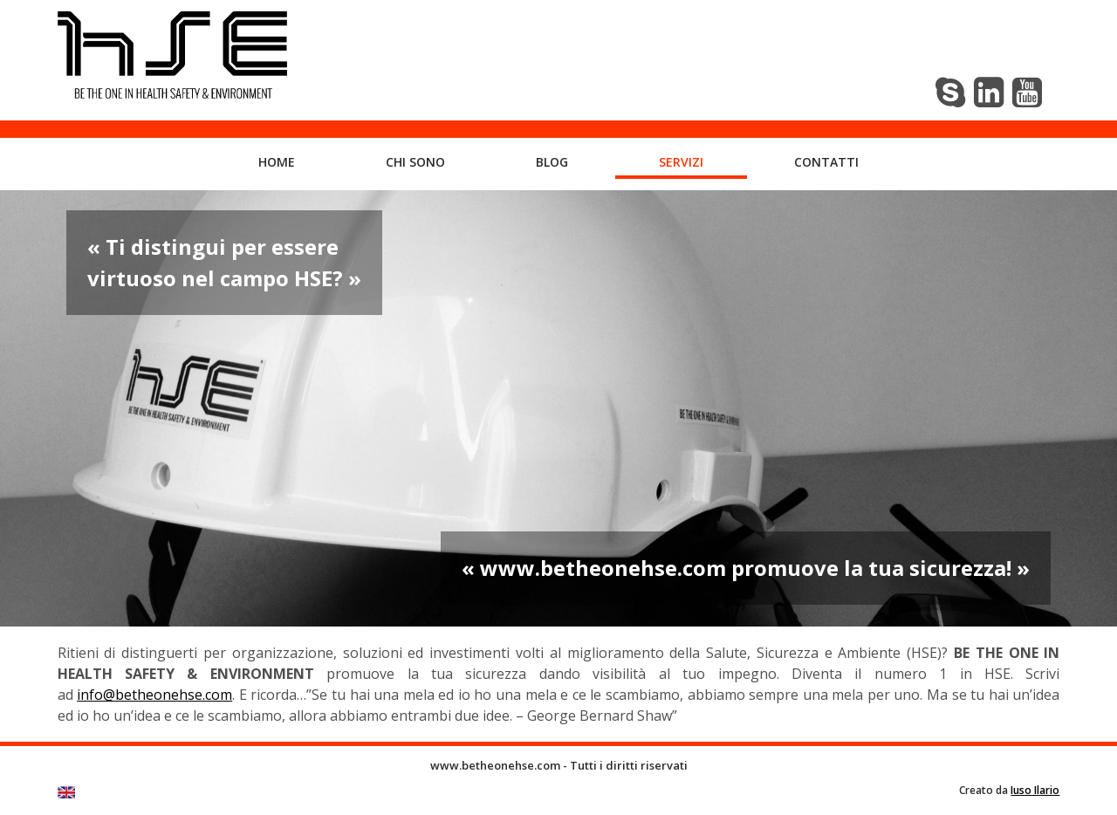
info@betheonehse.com (154, 694)
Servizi (681, 162)
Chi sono (415, 162)
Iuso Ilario (1035, 790)
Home (276, 162)
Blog (552, 162)
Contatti (826, 162)
